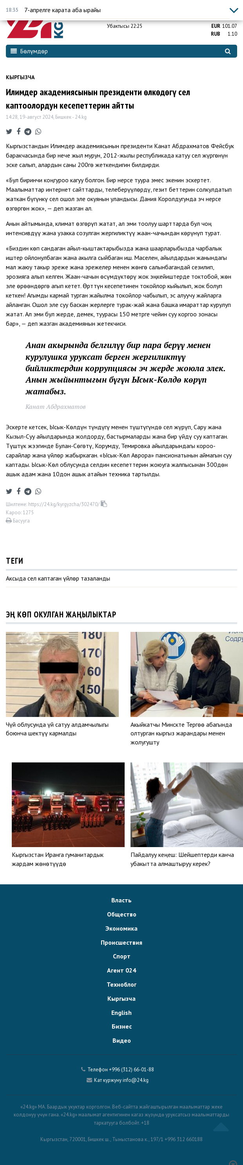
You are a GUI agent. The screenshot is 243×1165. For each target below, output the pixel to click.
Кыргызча (20, 77)
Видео (121, 1040)
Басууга (18, 520)
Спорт (122, 956)
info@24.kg (136, 1080)
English (121, 1012)
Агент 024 (121, 970)
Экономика (121, 928)
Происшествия (121, 942)
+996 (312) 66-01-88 (131, 1069)
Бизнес (122, 1026)
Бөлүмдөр (29, 51)
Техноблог (121, 984)
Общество (121, 914)
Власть (121, 900)
